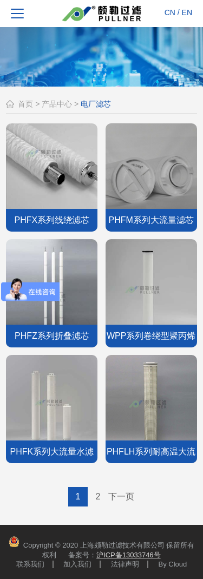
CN (170, 12)
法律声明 (125, 564)
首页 (25, 104)
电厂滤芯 (96, 104)
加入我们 (77, 564)
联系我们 (30, 564)
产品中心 (57, 104)
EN (187, 12)
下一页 (121, 496)
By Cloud (173, 564)
